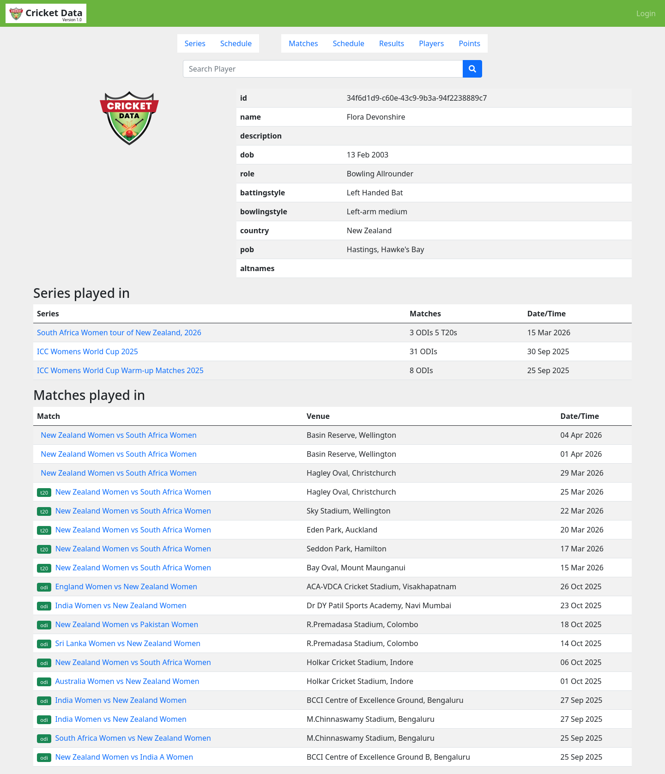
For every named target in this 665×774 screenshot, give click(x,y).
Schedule (236, 43)
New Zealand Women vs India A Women (115, 757)
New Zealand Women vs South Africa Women (117, 435)
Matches (303, 43)
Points (469, 43)
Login (646, 13)
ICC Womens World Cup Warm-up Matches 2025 (120, 370)
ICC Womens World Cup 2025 (87, 351)
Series (195, 43)
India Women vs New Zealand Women (112, 605)
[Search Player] (323, 69)
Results (391, 43)
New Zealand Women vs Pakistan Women (117, 624)
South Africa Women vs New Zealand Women (124, 738)
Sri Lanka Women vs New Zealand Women (118, 643)
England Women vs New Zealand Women (117, 586)
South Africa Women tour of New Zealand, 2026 (119, 332)
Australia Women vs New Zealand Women (118, 681)
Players (431, 43)
